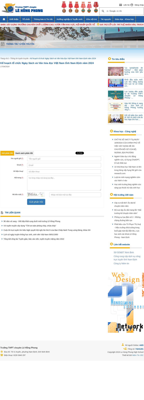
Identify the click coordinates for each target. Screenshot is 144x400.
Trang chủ (4, 58)
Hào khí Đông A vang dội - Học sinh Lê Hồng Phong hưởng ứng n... (134, 106)
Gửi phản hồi (7, 153)
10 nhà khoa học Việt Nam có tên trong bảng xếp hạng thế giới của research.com (127, 170)
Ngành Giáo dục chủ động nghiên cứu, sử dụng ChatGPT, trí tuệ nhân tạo (127, 159)
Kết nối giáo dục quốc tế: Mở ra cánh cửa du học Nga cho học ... (134, 117)
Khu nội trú (91, 19)
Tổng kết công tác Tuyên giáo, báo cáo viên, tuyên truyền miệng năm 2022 (32, 239)
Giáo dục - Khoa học (124, 19)
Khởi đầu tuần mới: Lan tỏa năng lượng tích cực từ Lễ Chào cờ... (134, 83)
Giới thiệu (14, 19)
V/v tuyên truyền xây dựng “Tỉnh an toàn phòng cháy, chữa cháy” (28, 226)
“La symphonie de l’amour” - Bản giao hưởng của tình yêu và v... (134, 71)
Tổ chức (26, 19)
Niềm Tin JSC (137, 355)
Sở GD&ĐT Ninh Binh (124, 252)
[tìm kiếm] (121, 11)
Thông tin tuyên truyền (19, 58)
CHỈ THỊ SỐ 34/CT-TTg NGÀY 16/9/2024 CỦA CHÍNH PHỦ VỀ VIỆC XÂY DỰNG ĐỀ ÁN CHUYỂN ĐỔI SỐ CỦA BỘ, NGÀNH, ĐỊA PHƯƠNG (127, 146)
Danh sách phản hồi (24, 153)
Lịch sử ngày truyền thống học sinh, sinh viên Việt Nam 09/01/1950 (29, 235)
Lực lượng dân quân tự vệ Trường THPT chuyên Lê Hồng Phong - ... (134, 94)
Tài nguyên (106, 19)
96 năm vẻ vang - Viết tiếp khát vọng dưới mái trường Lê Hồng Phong (30, 221)
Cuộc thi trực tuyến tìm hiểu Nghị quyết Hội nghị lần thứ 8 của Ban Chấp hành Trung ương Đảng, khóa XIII (45, 230)
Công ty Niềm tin (121, 263)
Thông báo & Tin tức (43, 19)
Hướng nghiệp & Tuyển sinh (69, 19)
